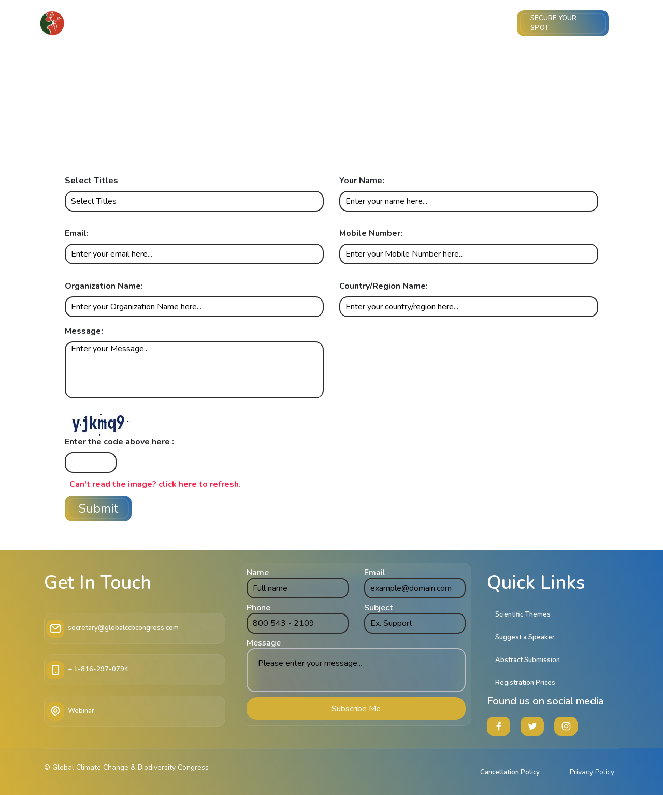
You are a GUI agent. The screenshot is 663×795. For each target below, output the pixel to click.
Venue (502, 23)
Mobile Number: (370, 233)
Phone (258, 608)
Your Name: (361, 180)
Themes (298, 23)
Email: (77, 233)
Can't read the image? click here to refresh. (155, 484)
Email (374, 572)
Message (264, 643)
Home (130, 23)
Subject (378, 608)
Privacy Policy (592, 772)
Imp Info (397, 23)
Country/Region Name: (383, 286)
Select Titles (91, 180)
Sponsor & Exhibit (442, 23)
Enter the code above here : (119, 441)
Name (258, 572)
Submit (98, 508)
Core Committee (167, 23)
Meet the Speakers (336, 23)
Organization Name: (104, 286)
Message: (84, 331)
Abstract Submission (229, 23)
